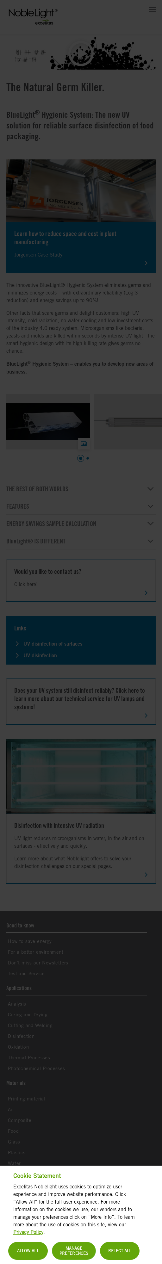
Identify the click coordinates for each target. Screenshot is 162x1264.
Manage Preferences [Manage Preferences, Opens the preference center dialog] (73, 1255)
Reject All (119, 1254)
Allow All (28, 1254)
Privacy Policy (28, 1236)
